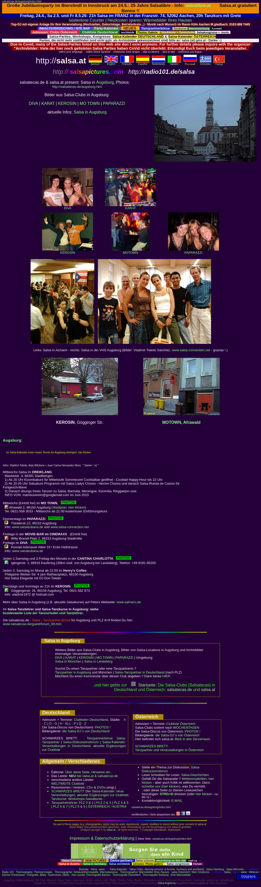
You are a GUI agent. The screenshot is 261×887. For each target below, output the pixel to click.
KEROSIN (67, 103)
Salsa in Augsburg (90, 112)
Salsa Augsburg (167, 883)
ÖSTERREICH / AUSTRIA (107, 806)
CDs (89, 787)
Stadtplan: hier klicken (69, 507)
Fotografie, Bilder (36, 875)
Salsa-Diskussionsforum (81, 742)
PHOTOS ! (103, 727)
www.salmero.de (128, 602)
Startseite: (144, 685)
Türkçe (219, 63)
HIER (166, 676)
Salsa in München (68, 661)
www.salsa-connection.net (191, 350)
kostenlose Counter (86, 20)
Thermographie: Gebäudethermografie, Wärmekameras (86, 872)
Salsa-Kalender (118, 869)
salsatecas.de (179, 689)
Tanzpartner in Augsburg (73, 672)
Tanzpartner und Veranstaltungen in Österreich (169, 750)
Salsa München (235, 869)
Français (127, 62)
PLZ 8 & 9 (77, 806)
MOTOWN (130, 251)
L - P (72, 723)
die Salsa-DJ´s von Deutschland (86, 731)
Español (142, 62)
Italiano (174, 62)
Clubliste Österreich (180, 724)
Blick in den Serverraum (192, 739)
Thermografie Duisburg (155, 875)
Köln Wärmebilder (181, 875)
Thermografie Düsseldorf (126, 875)
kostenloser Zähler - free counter (67, 875)
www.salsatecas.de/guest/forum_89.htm (32, 624)
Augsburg (105, 82)
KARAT (48, 103)
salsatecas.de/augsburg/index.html (21, 1)
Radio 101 (8, 872)
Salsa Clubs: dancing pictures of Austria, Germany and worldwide (166, 869)
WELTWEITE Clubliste (67, 783)
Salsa (94, 869)
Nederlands (158, 62)
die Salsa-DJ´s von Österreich (177, 735)
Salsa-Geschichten (195, 775)
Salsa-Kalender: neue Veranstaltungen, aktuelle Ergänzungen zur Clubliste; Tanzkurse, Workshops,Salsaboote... (90, 795)
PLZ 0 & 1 (86, 803)
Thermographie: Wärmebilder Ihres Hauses (144, 872)
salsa (102, 869)
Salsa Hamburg (215, 869)
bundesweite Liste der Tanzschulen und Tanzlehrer (43, 613)
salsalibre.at (198, 5)
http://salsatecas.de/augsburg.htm (77, 87)
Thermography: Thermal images (34, 872)
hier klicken (203, 794)
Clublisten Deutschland (91, 720)
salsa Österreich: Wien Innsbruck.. (191, 872)
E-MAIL (176, 800)
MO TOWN (90, 103)
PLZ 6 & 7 (60, 806)
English (111, 62)
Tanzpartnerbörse (64, 803)
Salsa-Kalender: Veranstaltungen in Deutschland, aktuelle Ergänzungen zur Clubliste (84, 746)
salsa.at (111, 829)
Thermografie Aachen (98, 875)
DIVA (33, 103)
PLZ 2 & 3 (103, 803)
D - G (53, 723)
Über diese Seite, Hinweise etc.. (88, 772)
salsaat (208, 689)
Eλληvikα (205, 62)
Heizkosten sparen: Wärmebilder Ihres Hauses (150, 20)
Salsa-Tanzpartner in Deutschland (139, 672)
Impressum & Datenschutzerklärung (102, 838)
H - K (64, 723)
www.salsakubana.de (27, 527)
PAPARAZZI (114, 103)
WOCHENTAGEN (186, 727)
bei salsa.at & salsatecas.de (93, 776)
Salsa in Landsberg (98, 661)
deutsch (95, 62)
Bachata (83, 869)
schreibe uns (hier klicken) (161, 786)
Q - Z (82, 723)
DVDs (101, 787)
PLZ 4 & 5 (121, 803)
